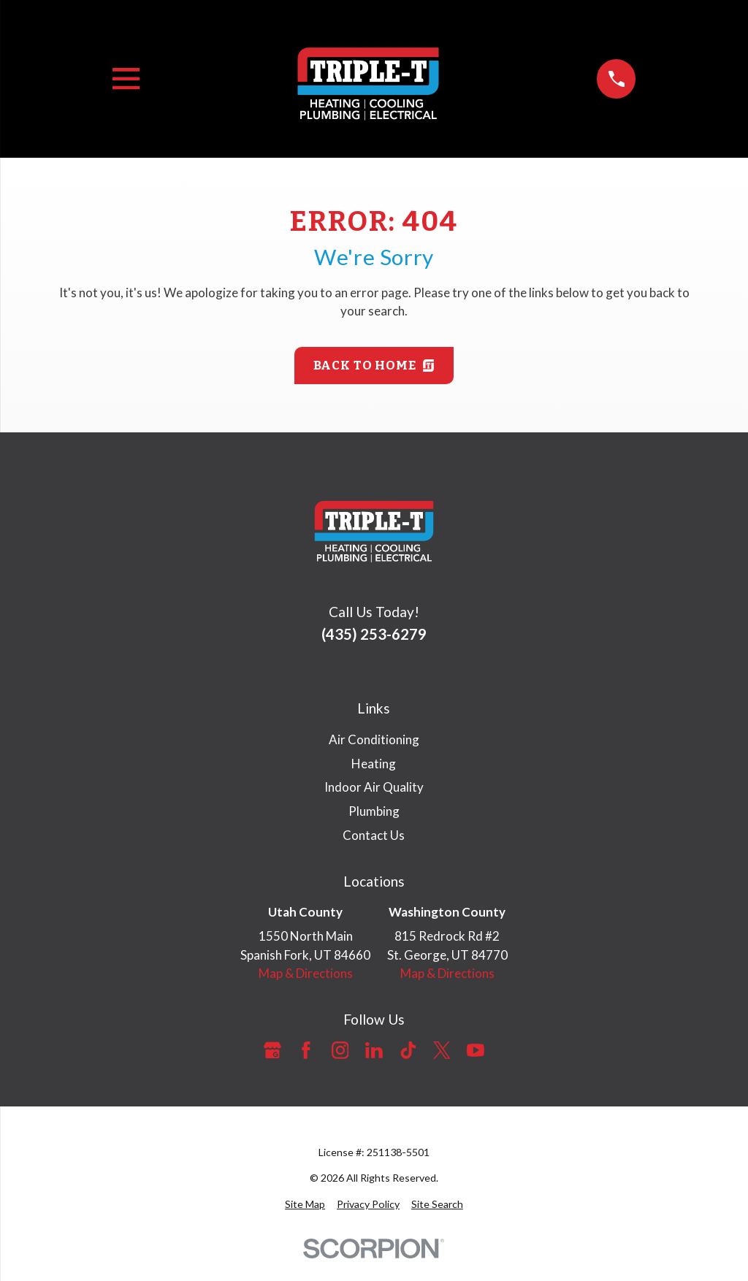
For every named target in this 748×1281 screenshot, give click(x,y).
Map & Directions (306, 973)
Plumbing (374, 811)
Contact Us (374, 835)
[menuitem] (305, 1204)
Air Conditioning (374, 739)
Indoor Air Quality (374, 787)
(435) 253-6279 (374, 634)
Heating (373, 763)
